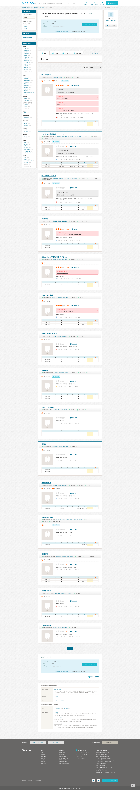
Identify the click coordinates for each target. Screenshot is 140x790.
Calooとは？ (44, 752)
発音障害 (56, 700)
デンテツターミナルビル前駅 (74, 136)
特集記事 (43, 759)
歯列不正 (66, 700)
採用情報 (30, 780)
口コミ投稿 (43, 763)
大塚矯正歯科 (46, 591)
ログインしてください (111, 20)
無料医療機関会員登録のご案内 (103, 752)
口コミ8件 (76, 85)
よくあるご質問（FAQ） (83, 754)
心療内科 (26, 137)
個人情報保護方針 (82, 758)
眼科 (25, 112)
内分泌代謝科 (27, 57)
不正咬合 (42, 7)
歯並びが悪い (57, 708)
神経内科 (26, 64)
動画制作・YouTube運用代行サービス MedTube (107, 772)
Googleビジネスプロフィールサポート (105, 769)
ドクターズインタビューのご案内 (103, 758)
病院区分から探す (63, 761)
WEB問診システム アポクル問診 (103, 761)
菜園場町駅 (55, 77)
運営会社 (24, 780)
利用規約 (80, 756)
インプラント (27, 151)
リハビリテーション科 (29, 92)
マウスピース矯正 (58, 718)
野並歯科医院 (46, 625)
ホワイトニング (27, 152)
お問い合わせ (37, 780)
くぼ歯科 (45, 554)
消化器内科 (26, 53)
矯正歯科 (56, 696)
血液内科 (26, 65)
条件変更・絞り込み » (89, 24)
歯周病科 (26, 145)
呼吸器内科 (26, 50)
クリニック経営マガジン (101, 765)
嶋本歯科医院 (46, 75)
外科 (25, 77)
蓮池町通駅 (64, 136)
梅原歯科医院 (46, 483)
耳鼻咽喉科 (26, 117)
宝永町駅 (61, 178)
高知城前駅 (61, 372)
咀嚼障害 (61, 700)
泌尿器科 (26, 104)
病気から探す (62, 752)
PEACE (49, 334)
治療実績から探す (63, 756)
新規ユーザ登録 (94, 4)
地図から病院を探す (27, 37)
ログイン (102, 4)
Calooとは (86, 4)
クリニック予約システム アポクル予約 (105, 759)
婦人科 (25, 123)
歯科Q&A (43, 761)
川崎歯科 (45, 370)
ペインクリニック (28, 160)
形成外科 (26, 89)
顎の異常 (66, 708)
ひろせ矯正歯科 (47, 295)
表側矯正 (56, 712)
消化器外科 (26, 82)
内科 (25, 48)
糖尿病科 (26, 58)
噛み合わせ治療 (57, 689)
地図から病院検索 (94, 677)
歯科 (25, 142)
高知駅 (60, 77)
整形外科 (26, 87)
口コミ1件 (76, 229)
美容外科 (26, 90)
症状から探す (62, 754)
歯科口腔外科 (27, 149)
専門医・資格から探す (64, 758)
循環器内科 (26, 52)
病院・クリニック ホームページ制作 (104, 767)
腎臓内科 (26, 67)
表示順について (96, 53)
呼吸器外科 (26, 78)
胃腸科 (25, 55)
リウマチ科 (26, 60)
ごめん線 (26, 24)
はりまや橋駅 (58, 136)
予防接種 (26, 162)
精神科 (25, 136)
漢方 (25, 157)
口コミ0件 (74, 146)
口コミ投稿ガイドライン (83, 752)
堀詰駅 (53, 297)
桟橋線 (25, 28)
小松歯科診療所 (47, 517)
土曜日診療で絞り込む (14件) (61, 31)
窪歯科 (44, 444)
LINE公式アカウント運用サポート (104, 770)
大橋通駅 (56, 372)
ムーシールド (57, 723)
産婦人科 (26, 125)
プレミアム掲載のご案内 (101, 754)
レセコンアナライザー (101, 763)
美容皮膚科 (26, 100)
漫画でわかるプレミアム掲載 (102, 756)
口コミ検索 (43, 756)
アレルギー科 (27, 62)
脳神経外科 (26, 85)
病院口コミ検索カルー (27, 7)
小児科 (25, 129)
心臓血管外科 (27, 80)
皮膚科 (25, 98)
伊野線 (25, 26)
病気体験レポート (45, 758)
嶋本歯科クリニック (49, 176)
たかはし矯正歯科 (48, 407)
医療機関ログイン (110, 742)
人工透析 (26, 69)
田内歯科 (45, 219)
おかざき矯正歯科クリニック (55, 257)
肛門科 (25, 106)
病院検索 (36, 7)
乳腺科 (25, 83)
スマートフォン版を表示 (110, 780)
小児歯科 (26, 147)
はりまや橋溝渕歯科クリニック (53, 134)
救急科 (25, 159)
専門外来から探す (63, 759)
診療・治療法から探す (64, 763)
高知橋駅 (55, 221)
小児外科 (26, 131)
